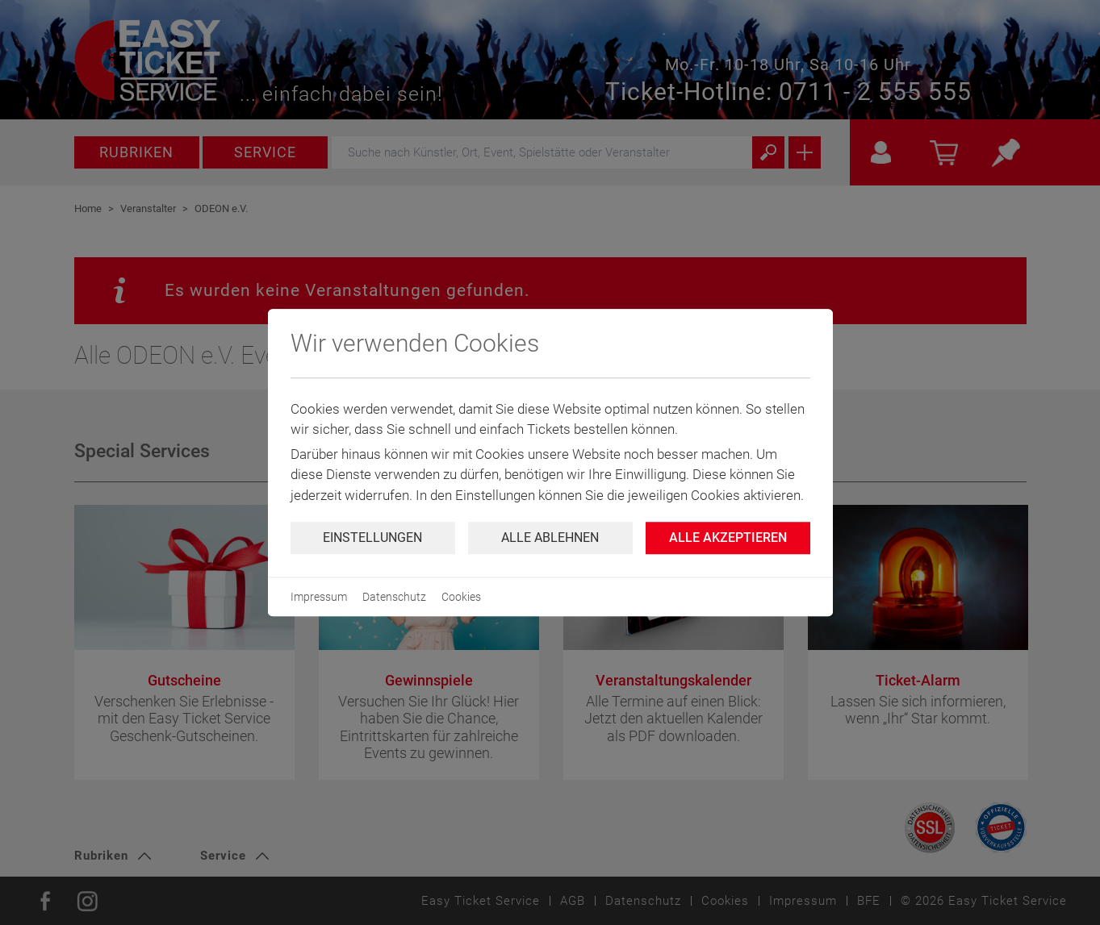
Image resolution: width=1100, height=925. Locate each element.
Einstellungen (372, 537)
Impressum (319, 596)
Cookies (461, 596)
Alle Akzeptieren (728, 537)
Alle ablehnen (550, 537)
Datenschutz (394, 596)
